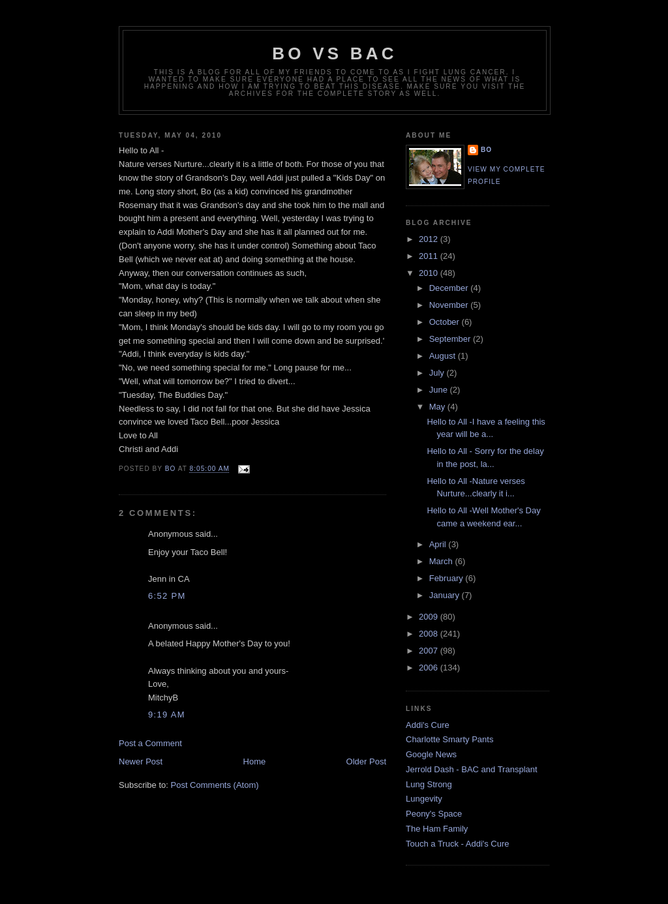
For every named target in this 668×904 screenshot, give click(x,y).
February (447, 578)
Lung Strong (429, 784)
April (439, 544)
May (438, 407)
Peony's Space (434, 814)
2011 (429, 256)
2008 (429, 634)
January (445, 595)
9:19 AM (166, 714)
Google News (431, 754)
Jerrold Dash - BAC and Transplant (472, 769)
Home (254, 761)
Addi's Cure (427, 725)
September (451, 339)
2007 (429, 650)
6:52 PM (167, 596)
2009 (429, 617)
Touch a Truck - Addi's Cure (457, 844)
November (450, 305)
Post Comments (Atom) (215, 785)
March (442, 561)
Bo (486, 149)
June (439, 390)
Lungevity (424, 799)
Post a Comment (150, 743)
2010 (429, 273)
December (450, 288)
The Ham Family (437, 829)
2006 (429, 667)
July (438, 373)
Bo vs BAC (334, 53)
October (445, 322)
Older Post (366, 761)
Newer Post (140, 761)
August (443, 356)
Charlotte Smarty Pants (449, 739)
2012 (429, 239)
